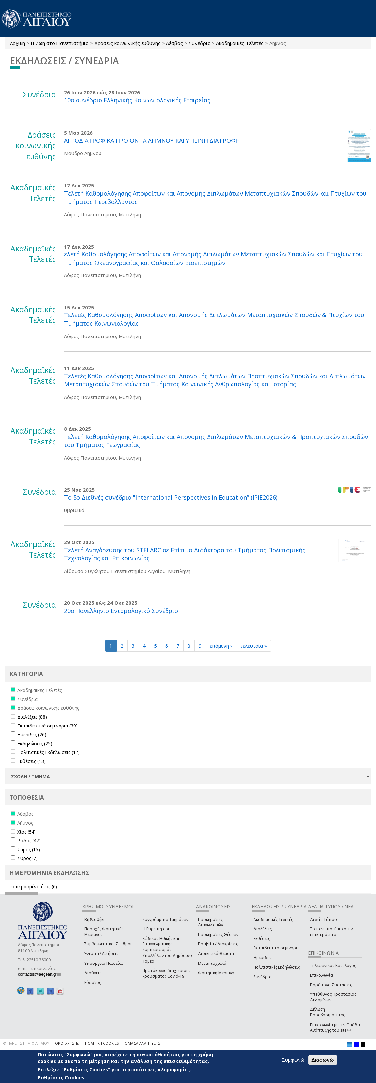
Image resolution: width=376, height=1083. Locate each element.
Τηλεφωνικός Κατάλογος (333, 965)
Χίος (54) (26, 832)
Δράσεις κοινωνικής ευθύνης (127, 43)
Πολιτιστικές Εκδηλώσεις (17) (48, 752)
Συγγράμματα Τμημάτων (165, 919)
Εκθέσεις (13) (31, 761)
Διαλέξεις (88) (32, 717)
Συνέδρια (199, 43)
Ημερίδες (262, 957)
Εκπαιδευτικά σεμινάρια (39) (47, 726)
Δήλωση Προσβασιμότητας (327, 1012)
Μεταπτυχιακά (212, 963)
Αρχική (17, 43)
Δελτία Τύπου (323, 919)
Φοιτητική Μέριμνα (216, 973)
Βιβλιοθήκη (95, 919)
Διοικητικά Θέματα (216, 953)
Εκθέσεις (262, 938)
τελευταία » (253, 645)
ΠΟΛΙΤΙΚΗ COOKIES (102, 1043)
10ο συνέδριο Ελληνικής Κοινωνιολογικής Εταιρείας (137, 100)
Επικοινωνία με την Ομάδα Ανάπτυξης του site (335, 1027)
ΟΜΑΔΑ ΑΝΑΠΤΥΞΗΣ (142, 1043)
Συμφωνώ (293, 1059)
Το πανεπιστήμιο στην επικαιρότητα (331, 931)
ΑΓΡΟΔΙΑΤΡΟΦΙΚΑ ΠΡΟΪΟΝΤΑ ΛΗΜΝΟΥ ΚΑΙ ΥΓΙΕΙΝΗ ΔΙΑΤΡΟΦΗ (152, 140)
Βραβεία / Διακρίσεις (218, 944)
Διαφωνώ (322, 1060)
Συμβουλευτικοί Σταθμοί (108, 944)
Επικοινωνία (321, 975)
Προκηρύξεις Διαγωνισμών (210, 922)
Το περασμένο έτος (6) (33, 886)
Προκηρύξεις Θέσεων (218, 934)
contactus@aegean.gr (39, 974)
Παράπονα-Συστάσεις (331, 984)
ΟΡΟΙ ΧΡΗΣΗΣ (67, 1043)
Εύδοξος (92, 982)
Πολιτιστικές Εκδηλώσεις (277, 967)
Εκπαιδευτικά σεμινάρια (277, 948)
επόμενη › (221, 645)
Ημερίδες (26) (31, 734)
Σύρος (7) (27, 858)
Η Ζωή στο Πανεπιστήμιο (60, 43)
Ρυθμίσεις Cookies (61, 1077)
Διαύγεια (93, 973)
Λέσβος (174, 43)
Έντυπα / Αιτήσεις (101, 953)
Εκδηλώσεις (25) (34, 743)
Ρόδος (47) (29, 840)
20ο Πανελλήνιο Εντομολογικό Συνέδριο (121, 611)
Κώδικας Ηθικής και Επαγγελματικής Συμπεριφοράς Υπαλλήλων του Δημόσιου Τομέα (167, 950)
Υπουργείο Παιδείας (103, 963)
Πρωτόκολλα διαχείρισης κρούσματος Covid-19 (166, 973)
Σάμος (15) (28, 849)
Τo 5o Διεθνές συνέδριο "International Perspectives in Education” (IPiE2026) (170, 497)
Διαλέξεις (263, 929)
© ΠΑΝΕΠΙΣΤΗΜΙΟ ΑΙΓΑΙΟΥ (26, 1043)
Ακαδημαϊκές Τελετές (240, 43)
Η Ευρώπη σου (157, 929)
